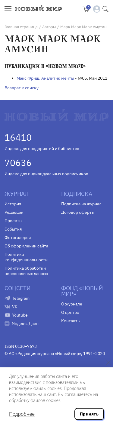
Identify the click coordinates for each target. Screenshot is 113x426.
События (13, 229)
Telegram (21, 298)
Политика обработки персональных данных (26, 270)
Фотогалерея (18, 237)
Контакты (70, 320)
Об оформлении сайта (26, 246)
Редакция (14, 212)
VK (14, 306)
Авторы (49, 26)
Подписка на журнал (81, 204)
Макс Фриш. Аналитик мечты (45, 78)
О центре (70, 312)
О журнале (71, 304)
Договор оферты (78, 212)
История (13, 204)
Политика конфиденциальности (26, 257)
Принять (89, 414)
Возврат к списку (22, 87)
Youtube (20, 315)
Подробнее (22, 414)
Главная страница (21, 26)
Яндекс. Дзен (25, 323)
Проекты (13, 220)
